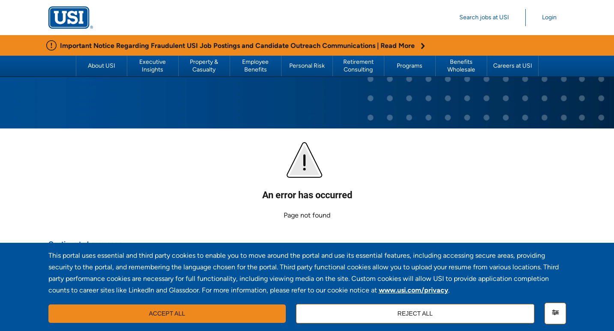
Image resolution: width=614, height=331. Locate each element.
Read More (402, 46)
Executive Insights (153, 65)
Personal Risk (307, 65)
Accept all (167, 313)
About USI (101, 65)
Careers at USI (512, 65)
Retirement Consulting (359, 65)
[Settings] (555, 313)
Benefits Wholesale (461, 65)
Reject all (415, 313)
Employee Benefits (256, 65)
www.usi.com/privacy (413, 290)
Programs (409, 65)
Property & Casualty (204, 65)
